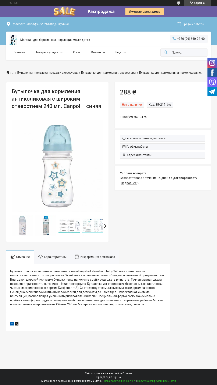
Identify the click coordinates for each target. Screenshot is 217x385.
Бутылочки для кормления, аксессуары (108, 72)
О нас (77, 52)
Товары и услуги (47, 52)
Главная (19, 52)
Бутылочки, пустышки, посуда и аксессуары (47, 72)
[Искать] (166, 52)
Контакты (98, 52)
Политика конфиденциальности (156, 380)
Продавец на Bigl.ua (108, 377)
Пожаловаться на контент (119, 380)
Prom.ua (127, 373)
